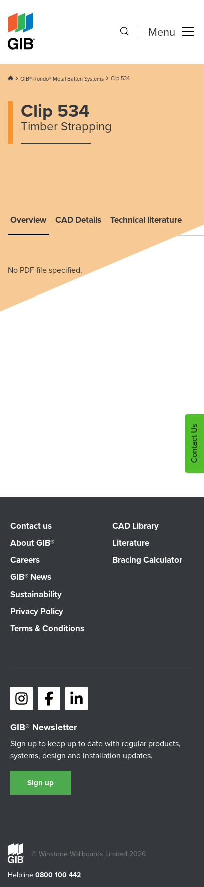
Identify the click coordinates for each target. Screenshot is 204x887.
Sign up (40, 782)
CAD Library (135, 526)
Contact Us (194, 443)
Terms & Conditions (47, 628)
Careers (25, 560)
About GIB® (32, 543)
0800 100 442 (58, 875)
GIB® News (30, 577)
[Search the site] (124, 32)
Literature (130, 543)
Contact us (31, 526)
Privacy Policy (36, 611)
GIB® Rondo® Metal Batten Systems (62, 79)
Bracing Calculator (147, 560)
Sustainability (36, 594)
